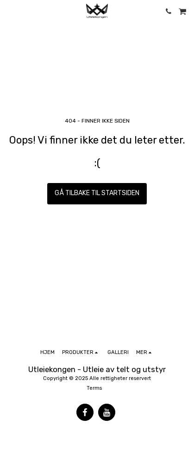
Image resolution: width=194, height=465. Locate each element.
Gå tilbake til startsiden (97, 193)
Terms (94, 388)
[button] (10, 11)
